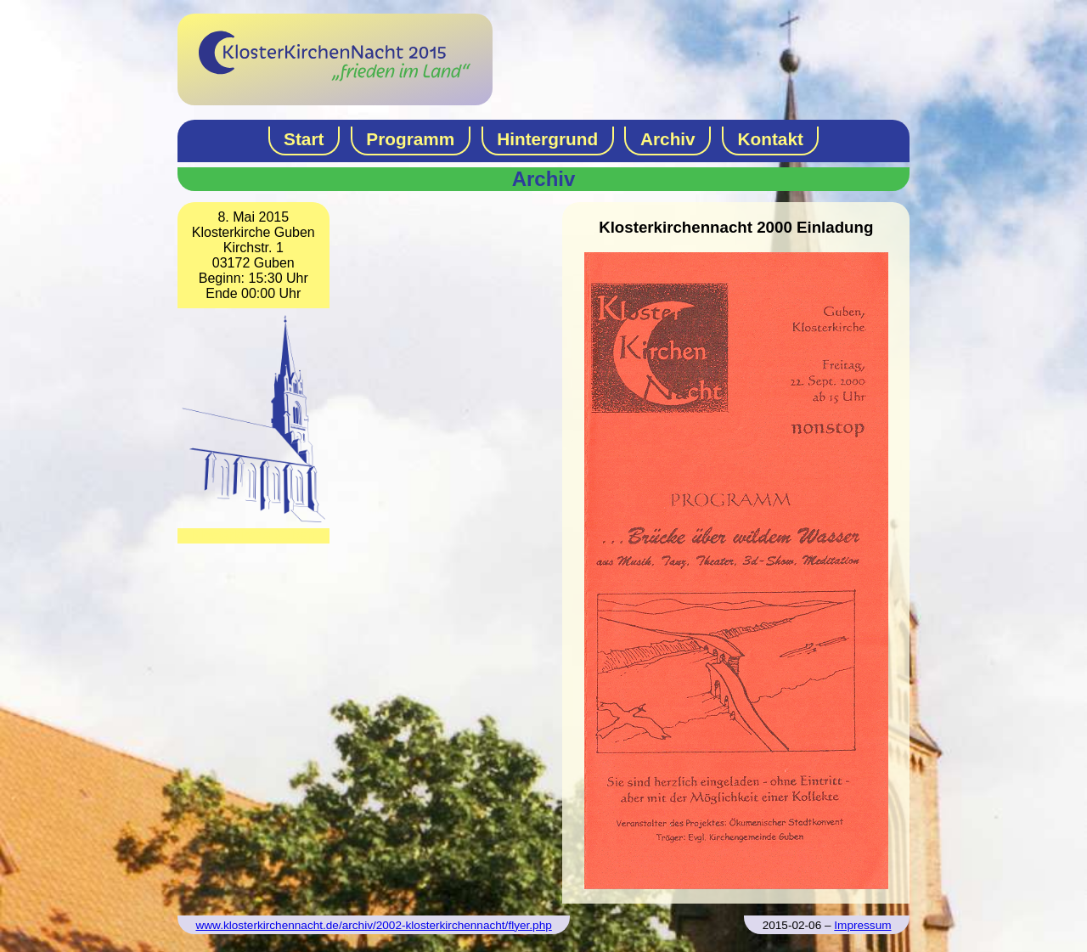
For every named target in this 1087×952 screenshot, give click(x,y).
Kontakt (770, 139)
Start (304, 139)
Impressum (862, 925)
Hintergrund (547, 139)
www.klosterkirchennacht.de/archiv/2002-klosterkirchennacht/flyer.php (373, 925)
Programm (410, 139)
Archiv (668, 139)
